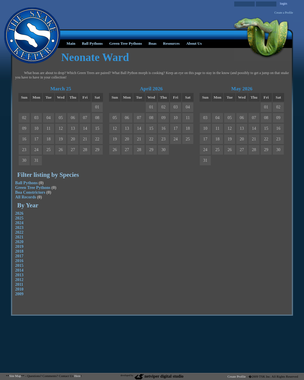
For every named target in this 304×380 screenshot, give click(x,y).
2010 (19, 289)
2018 (19, 251)
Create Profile (236, 376)
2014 (19, 270)
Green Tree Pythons (125, 43)
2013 (19, 275)
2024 (19, 223)
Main (70, 43)
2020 (19, 242)
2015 (19, 265)
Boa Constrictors (30, 192)
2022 (19, 232)
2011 (19, 284)
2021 (19, 237)
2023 (19, 227)
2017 (19, 256)
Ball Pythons (92, 43)
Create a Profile (283, 12)
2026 (19, 213)
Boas (152, 43)
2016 (19, 261)
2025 (19, 218)
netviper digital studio (158, 376)
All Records (25, 197)
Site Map (15, 376)
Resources (171, 43)
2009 (19, 294)
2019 (19, 246)
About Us (194, 43)
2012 (19, 280)
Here (77, 376)
